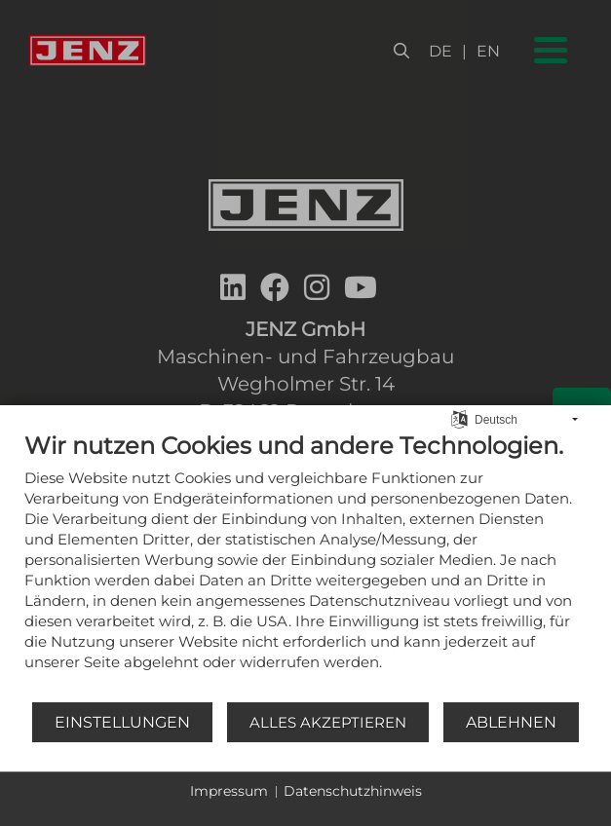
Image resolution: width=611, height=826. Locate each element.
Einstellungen (122, 722)
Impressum (229, 791)
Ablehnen (511, 722)
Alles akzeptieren (327, 722)
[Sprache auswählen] (459, 418)
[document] (305, 565)
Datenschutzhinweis (353, 791)
